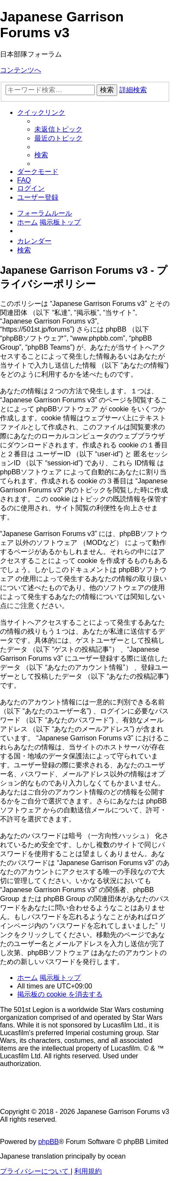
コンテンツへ (20, 70)
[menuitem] (58, 129)
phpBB (48, 1141)
